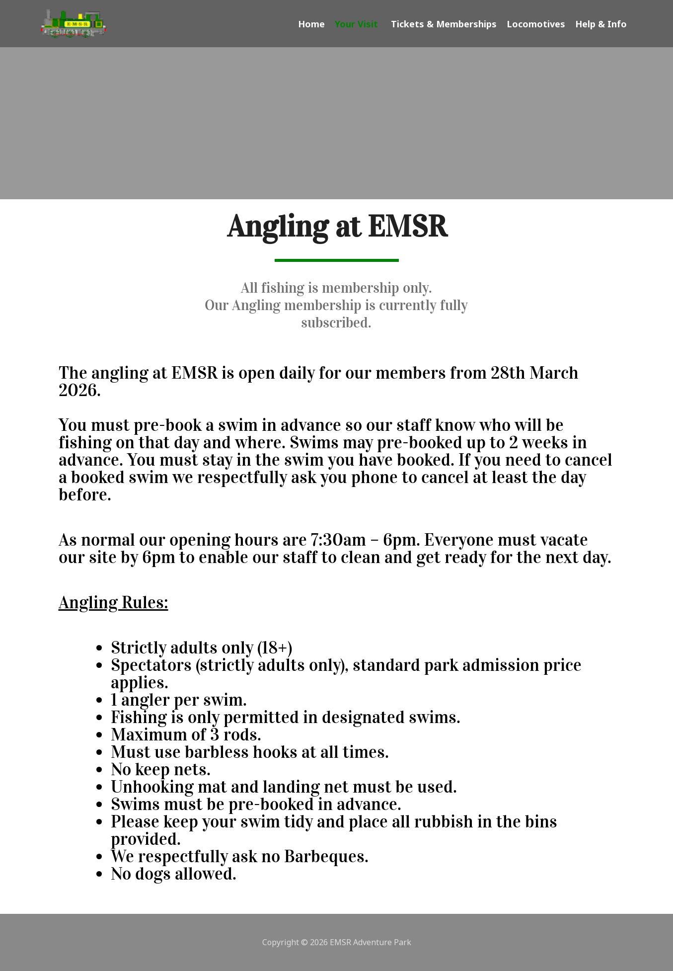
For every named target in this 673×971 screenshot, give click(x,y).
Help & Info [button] (602, 24)
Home (311, 24)
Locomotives (536, 24)
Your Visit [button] (358, 24)
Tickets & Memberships (444, 24)
